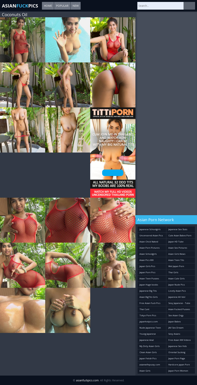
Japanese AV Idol (176, 296)
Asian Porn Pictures (149, 247)
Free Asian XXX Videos (179, 340)
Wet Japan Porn (176, 266)
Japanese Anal (146, 340)
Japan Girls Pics (147, 266)
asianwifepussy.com (149, 364)
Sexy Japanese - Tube (179, 303)
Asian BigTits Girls (148, 296)
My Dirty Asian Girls (149, 346)
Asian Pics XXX (146, 260)
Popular (62, 5)
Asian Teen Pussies (149, 278)
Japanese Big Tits (148, 290)
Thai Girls (173, 272)
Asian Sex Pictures (177, 247)
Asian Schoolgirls (148, 253)
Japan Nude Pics (176, 284)
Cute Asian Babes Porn (179, 235)
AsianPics (20, 5)
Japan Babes (174, 321)
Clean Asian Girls (148, 352)
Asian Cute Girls (176, 278)
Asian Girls (144, 370)
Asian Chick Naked (148, 241)
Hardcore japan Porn (179, 364)
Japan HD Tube (176, 241)
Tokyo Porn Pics (147, 315)
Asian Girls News (176, 253)
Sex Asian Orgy (176, 315)
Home (48, 5)
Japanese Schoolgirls (149, 229)
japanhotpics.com (148, 321)
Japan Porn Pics (147, 272)
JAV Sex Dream (176, 327)
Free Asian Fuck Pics (149, 303)
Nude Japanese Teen (150, 327)
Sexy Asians (174, 333)
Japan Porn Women (178, 370)
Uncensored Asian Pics (151, 235)
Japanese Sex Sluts (177, 229)
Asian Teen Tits (176, 260)
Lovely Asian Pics (177, 290)
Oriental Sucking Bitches (176, 353)
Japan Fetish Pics (147, 358)
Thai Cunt (144, 309)
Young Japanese (147, 333)
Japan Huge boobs (148, 284)
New (76, 5)
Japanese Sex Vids (177, 346)
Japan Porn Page (176, 358)
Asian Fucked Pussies (179, 309)
